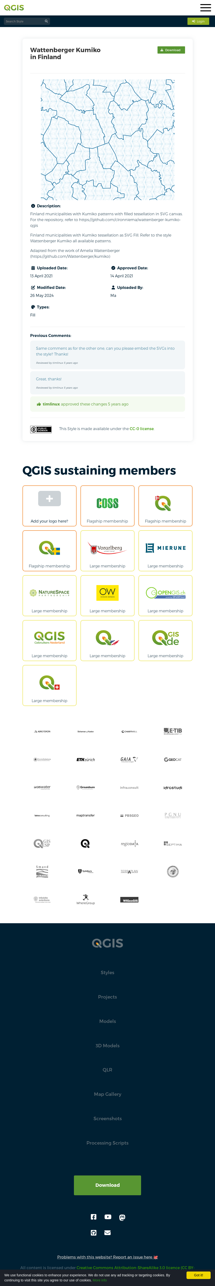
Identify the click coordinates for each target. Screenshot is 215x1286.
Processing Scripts (107, 1143)
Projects (107, 996)
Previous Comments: (50, 335)
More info (100, 1280)
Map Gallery (107, 1094)
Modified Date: (48, 287)
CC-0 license (142, 428)
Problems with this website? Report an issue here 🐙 (107, 1257)
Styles (107, 972)
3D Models (108, 1045)
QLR (107, 1069)
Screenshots (107, 1118)
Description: (45, 206)
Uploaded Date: (49, 268)
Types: (40, 307)
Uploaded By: (126, 287)
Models (107, 1021)
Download (107, 1185)
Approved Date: (129, 268)
